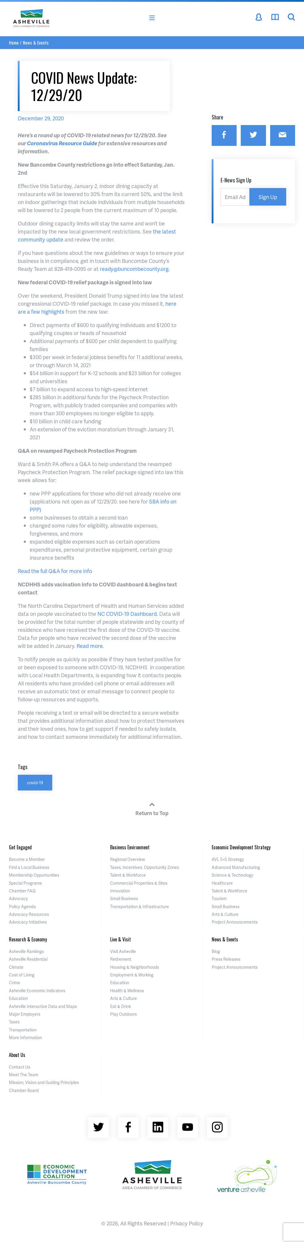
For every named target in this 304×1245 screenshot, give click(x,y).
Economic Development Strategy (241, 847)
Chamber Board (24, 1090)
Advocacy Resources (29, 914)
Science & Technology (232, 875)
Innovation (120, 891)
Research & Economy (28, 939)
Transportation (23, 1030)
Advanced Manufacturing (236, 867)
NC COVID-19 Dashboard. (127, 613)
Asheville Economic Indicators (37, 990)
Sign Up (268, 197)
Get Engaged (20, 847)
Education (18, 998)
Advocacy (18, 898)
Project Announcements (235, 922)
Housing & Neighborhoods (134, 967)
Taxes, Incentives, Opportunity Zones (144, 867)
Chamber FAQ (22, 891)
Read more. (90, 645)
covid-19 (35, 782)
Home (14, 42)
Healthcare (222, 883)
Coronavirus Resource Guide (62, 143)
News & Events (36, 42)
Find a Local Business (29, 867)
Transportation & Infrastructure (139, 906)
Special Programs (25, 883)
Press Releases (226, 959)
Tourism (219, 898)
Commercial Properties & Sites (138, 883)
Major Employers (24, 1014)
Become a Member (27, 859)
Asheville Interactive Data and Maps (43, 1006)
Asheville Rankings (26, 951)
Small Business (124, 898)
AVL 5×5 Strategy (228, 859)
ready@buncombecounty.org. (135, 268)
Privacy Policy (186, 1223)
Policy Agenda (22, 906)
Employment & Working (131, 975)
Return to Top (152, 808)
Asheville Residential (28, 959)
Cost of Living (21, 975)
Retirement (120, 959)
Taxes (14, 1022)
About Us (17, 1054)
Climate (16, 967)
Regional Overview (127, 859)
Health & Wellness (127, 990)
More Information (25, 1037)
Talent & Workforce (128, 875)
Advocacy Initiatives (28, 922)
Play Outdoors (123, 1014)
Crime (14, 982)
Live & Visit (120, 939)
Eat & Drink (120, 1006)
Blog (216, 951)
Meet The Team (23, 1074)
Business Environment (130, 847)
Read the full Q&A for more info (55, 571)
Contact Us (19, 1067)
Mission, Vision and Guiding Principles (44, 1082)
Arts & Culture (225, 914)
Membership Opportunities (34, 875)
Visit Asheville (123, 951)
